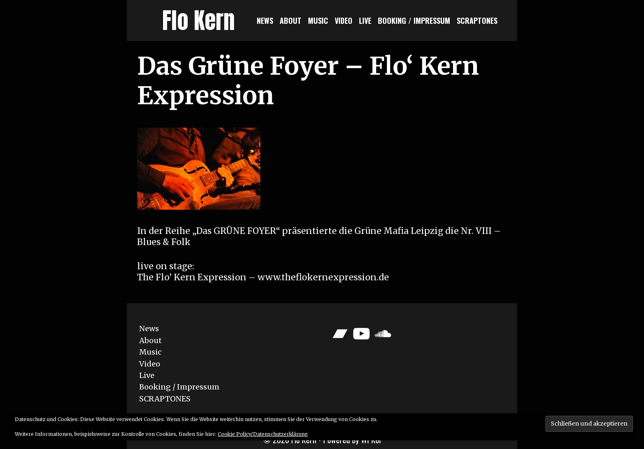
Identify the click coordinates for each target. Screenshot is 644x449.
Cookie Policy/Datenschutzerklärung (263, 434)
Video (343, 20)
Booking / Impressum (414, 20)
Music (318, 20)
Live (365, 20)
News (265, 20)
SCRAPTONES (477, 20)
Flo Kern (198, 20)
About (290, 20)
